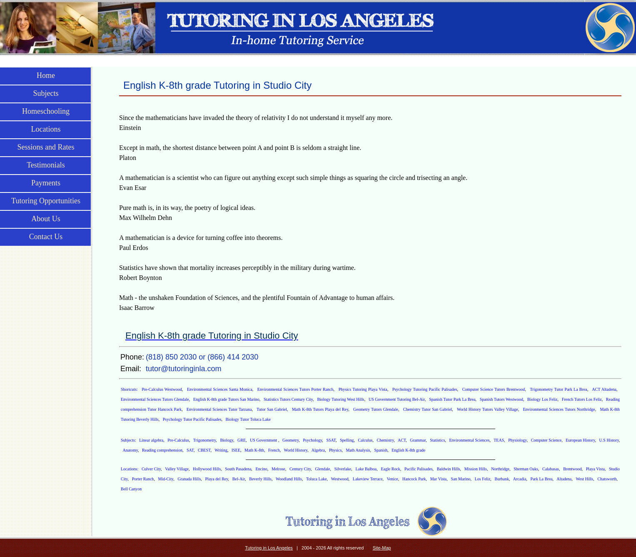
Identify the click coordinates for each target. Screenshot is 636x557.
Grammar (418, 440)
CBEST (204, 450)
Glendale (322, 469)
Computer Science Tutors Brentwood (493, 389)
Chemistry (385, 440)
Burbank (502, 479)
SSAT (331, 440)
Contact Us (46, 236)
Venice (392, 479)
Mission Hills (475, 469)
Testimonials (46, 165)
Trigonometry (204, 440)
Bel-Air (238, 479)
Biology (226, 440)
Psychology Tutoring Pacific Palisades (424, 389)
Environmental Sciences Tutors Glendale (155, 399)
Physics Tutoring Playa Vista (363, 389)
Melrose (278, 469)
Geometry (290, 440)
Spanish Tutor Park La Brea (452, 399)
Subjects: (129, 440)
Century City (300, 469)
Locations (46, 129)
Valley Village (177, 469)
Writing (220, 450)
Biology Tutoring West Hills (340, 399)
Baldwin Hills (448, 469)
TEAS (499, 440)
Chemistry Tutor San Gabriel (427, 409)
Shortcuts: (130, 389)
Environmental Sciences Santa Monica (219, 389)
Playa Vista (595, 469)
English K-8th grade (408, 450)
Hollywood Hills (207, 469)
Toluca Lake (316, 479)
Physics (335, 450)
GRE (241, 440)
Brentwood (572, 469)
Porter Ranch (143, 479)
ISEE (236, 450)
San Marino (461, 479)
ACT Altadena (604, 389)
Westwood (340, 479)
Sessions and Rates (46, 147)
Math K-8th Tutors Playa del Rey (320, 409)
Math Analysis (358, 450)
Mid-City (166, 479)
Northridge (500, 469)
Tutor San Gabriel (272, 409)
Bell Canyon (131, 489)
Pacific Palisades (418, 469)
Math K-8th (254, 450)
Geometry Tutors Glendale (375, 409)
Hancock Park (414, 479)
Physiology (517, 440)
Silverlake (343, 469)
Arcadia (519, 479)
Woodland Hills (289, 479)
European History (580, 440)
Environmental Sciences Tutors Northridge (559, 409)
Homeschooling (46, 111)
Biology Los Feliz (542, 399)
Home (46, 75)
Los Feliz (483, 479)
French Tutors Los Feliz (582, 399)
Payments (45, 183)
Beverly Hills (260, 479)
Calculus (365, 440)
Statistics (437, 440)
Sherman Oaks (526, 469)
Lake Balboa (366, 469)
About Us (45, 219)
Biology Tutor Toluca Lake (248, 419)
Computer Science (546, 440)
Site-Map (382, 547)
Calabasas (550, 469)
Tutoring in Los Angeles (269, 547)
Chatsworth (606, 479)
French (274, 450)
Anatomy (130, 450)
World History (296, 450)
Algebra (318, 450)
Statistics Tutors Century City (288, 399)
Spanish (381, 450)
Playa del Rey (216, 479)
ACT (402, 440)
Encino (261, 469)
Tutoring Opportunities (45, 201)
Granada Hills (189, 479)
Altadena (563, 479)
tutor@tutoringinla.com (183, 369)
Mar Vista (438, 479)
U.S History (609, 440)
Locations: (130, 469)
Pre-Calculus (178, 440)
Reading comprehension (162, 450)
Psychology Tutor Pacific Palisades (192, 419)
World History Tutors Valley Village (487, 409)
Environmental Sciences (469, 440)
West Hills (584, 479)
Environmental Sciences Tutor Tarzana (219, 409)
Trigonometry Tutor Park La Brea (558, 389)
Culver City (151, 469)
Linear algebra (151, 440)
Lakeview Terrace (368, 479)
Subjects (46, 93)
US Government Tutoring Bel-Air (397, 399)
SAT (190, 450)
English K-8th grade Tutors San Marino (226, 399)
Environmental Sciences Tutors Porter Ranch (295, 389)
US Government (264, 440)
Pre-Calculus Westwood (162, 389)
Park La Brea (542, 479)
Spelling (347, 440)
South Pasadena (238, 469)
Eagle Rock (390, 469)
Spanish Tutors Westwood (501, 399)
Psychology (312, 440)
